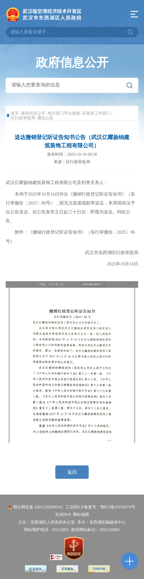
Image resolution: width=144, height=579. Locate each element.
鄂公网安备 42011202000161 (38, 507)
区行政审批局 (23, 118)
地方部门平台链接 (64, 113)
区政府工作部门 (96, 113)
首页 (15, 113)
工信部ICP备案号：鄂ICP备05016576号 (100, 507)
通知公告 (45, 118)
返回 (72, 472)
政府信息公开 (33, 113)
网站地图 (81, 514)
